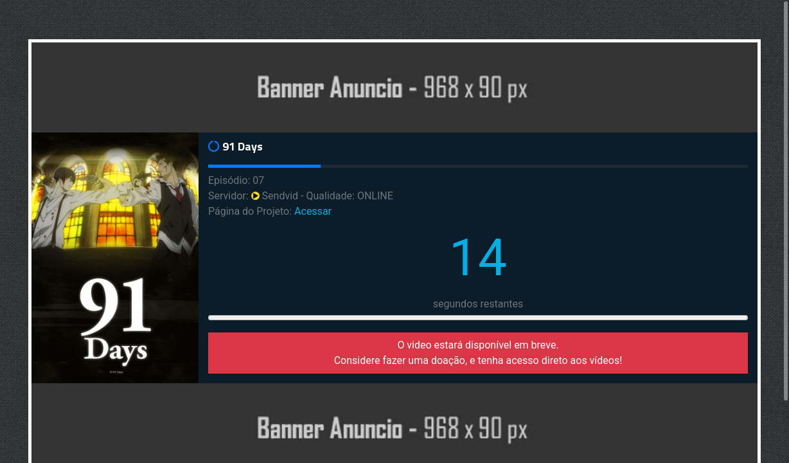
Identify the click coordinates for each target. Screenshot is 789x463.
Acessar (313, 211)
